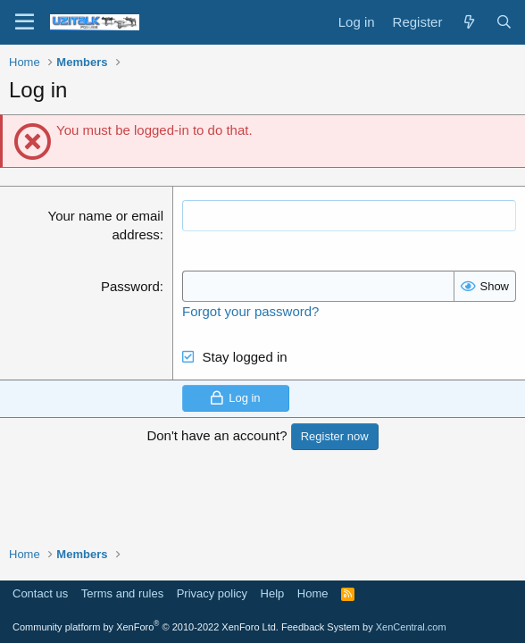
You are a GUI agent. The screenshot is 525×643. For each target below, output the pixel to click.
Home (313, 593)
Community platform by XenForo (145, 627)
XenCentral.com (411, 627)
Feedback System (320, 627)
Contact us (40, 593)
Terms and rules (122, 593)
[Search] (504, 21)
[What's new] (468, 21)
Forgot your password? (250, 311)
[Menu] (25, 22)
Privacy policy (212, 593)
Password (130, 286)
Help (273, 593)
